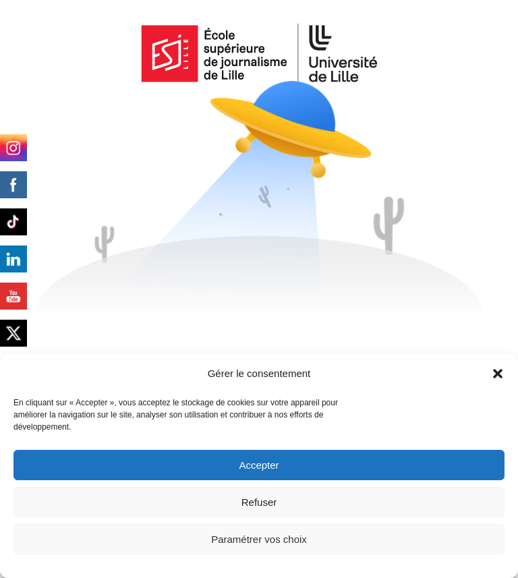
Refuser (259, 502)
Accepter (259, 465)
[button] (498, 373)
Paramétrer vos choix (259, 539)
